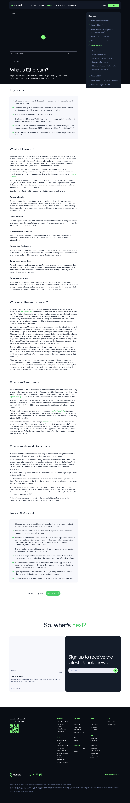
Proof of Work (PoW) (57, 411)
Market (41, 5)
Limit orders (93, 724)
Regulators (93, 748)
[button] (43, 37)
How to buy (93, 730)
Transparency (60, 5)
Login (104, 5)
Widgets (59, 743)
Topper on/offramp (62, 745)
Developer (60, 765)
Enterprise (72, 5)
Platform (59, 737)
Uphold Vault (60, 732)
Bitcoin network (26, 311)
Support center (111, 724)
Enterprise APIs (61, 740)
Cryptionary (93, 727)
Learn (49, 5)
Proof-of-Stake (47, 421)
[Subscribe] (115, 670)
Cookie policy (94, 743)
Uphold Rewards (61, 729)
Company (77, 719)
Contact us (77, 724)
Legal (92, 735)
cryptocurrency (15, 396)
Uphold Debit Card (62, 722)
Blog (75, 737)
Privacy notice (94, 753)
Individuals (32, 5)
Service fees (77, 730)
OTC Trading (60, 748)
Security (76, 740)
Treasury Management (61, 759)
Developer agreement (93, 739)
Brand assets (77, 735)
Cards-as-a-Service (62, 762)
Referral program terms (95, 757)
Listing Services (61, 751)
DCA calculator (94, 722)
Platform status (111, 722)
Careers (76, 722)
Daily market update (80, 749)
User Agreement (95, 751)
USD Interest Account (60, 725)
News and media (79, 732)
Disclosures (93, 745)
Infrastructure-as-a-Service (62, 754)
